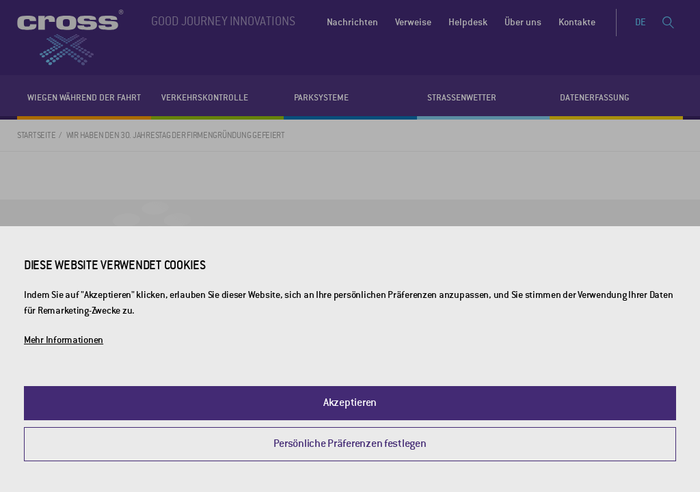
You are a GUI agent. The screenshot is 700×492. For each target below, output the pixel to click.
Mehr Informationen (63, 340)
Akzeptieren (350, 402)
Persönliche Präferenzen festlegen (349, 443)
